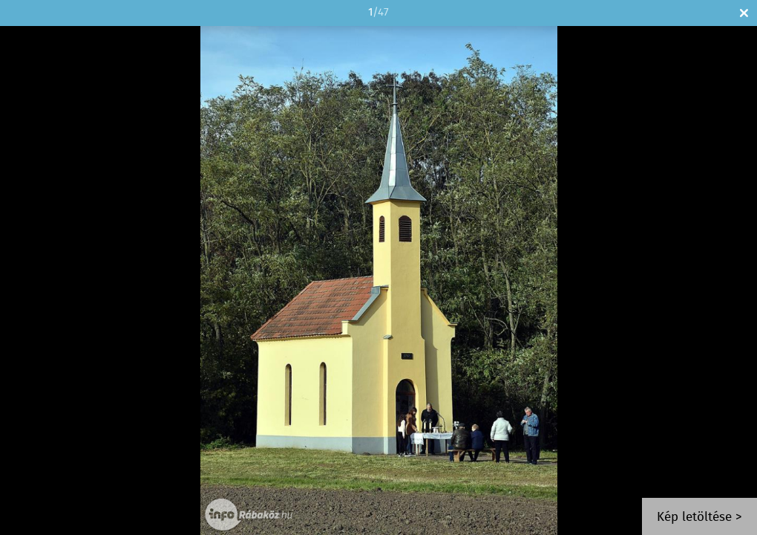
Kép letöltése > (699, 518)
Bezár (744, 13)
